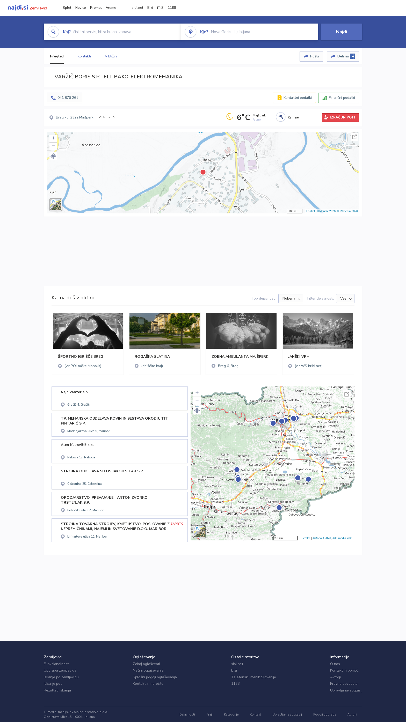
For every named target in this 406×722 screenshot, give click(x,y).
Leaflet (310, 211)
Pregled (57, 56)
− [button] (53, 146)
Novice (80, 7)
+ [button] (53, 139)
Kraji (209, 714)
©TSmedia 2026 (347, 211)
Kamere (293, 117)
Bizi (150, 7)
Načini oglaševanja (148, 670)
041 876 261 (67, 97)
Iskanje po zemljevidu (61, 677)
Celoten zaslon (354, 137)
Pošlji (314, 56)
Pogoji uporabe (324, 714)
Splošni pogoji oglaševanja (155, 677)
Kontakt (255, 714)
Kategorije (231, 714)
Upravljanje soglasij (346, 690)
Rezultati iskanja (57, 690)
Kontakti (84, 56)
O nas (335, 663)
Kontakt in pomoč (344, 670)
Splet (67, 7)
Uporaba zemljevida (60, 670)
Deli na (346, 56)
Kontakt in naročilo (148, 683)
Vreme (111, 7)
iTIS (160, 7)
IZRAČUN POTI (342, 117)
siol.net (137, 7)
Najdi (341, 32)
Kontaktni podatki (298, 97)
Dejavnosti (187, 714)
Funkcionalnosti (56, 663)
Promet (96, 7)
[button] (53, 156)
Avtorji (335, 677)
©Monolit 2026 (326, 211)
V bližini (111, 56)
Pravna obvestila (344, 683)
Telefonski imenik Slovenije (253, 677)
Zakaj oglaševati (146, 663)
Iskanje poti (53, 683)
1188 (172, 7)
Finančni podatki (342, 97)
